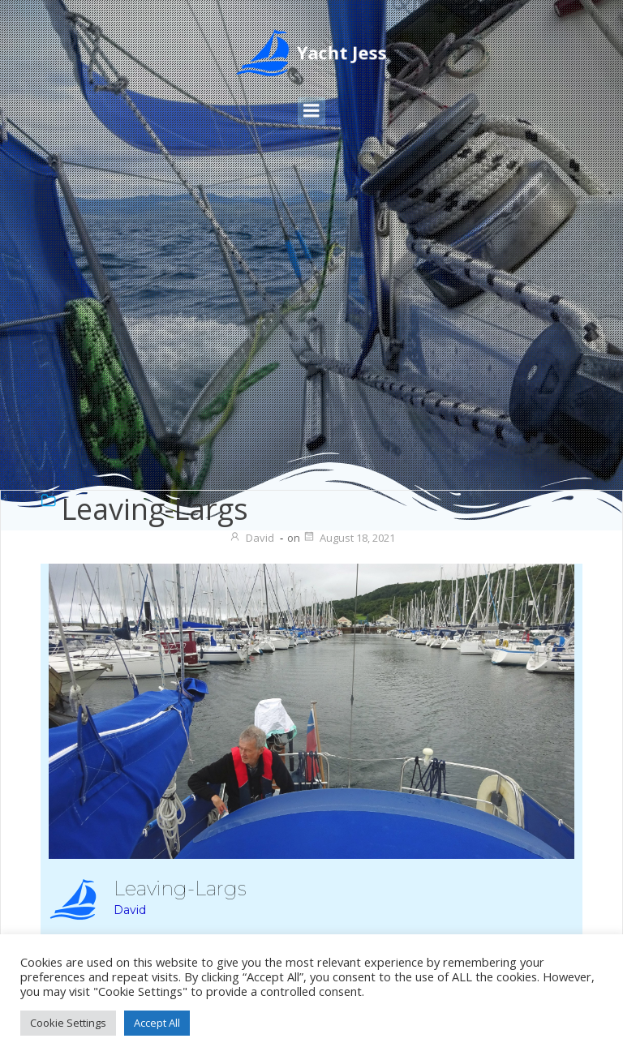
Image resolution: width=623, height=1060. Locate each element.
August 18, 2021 (349, 537)
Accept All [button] (157, 1022)
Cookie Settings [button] (68, 1022)
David (251, 537)
